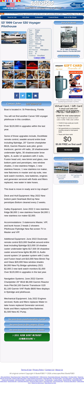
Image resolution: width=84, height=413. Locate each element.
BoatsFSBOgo (67, 380)
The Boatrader (49, 380)
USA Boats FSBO (20, 380)
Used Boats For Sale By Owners (35, 380)
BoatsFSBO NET (34, 377)
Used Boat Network (23, 381)
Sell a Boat (25, 17)
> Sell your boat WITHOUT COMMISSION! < (27, 337)
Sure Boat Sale (48, 381)
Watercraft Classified (8, 380)
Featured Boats (53, 17)
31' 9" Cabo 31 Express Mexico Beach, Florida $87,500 (68, 50)
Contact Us (49, 370)
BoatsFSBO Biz (12, 381)
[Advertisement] (26, 352)
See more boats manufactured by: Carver (27, 319)
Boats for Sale (12, 17)
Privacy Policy (38, 370)
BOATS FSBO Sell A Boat (19, 378)
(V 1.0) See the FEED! (8, 14)
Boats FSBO (25, 377)
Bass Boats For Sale (50, 383)
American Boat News (70, 381)
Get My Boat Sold (58, 381)
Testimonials (39, 17)
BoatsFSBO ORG (77, 380)
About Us (59, 370)
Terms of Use (26, 370)
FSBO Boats (3, 381)
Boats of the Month (70, 17)
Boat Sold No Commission (34, 378)
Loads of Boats (58, 380)
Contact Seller (39, 58)
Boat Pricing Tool (16, 377)
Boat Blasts (64, 377)
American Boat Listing (36, 381)
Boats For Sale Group (38, 383)
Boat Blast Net (48, 378)
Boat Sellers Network (54, 377)
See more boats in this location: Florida (27, 330)
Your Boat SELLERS (78, 378)
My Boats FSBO (57, 378)
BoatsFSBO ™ (59, 14)
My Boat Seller (73, 377)
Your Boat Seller (67, 378)
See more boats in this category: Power (27, 324)
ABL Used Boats (5, 377)
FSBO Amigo (43, 377)
